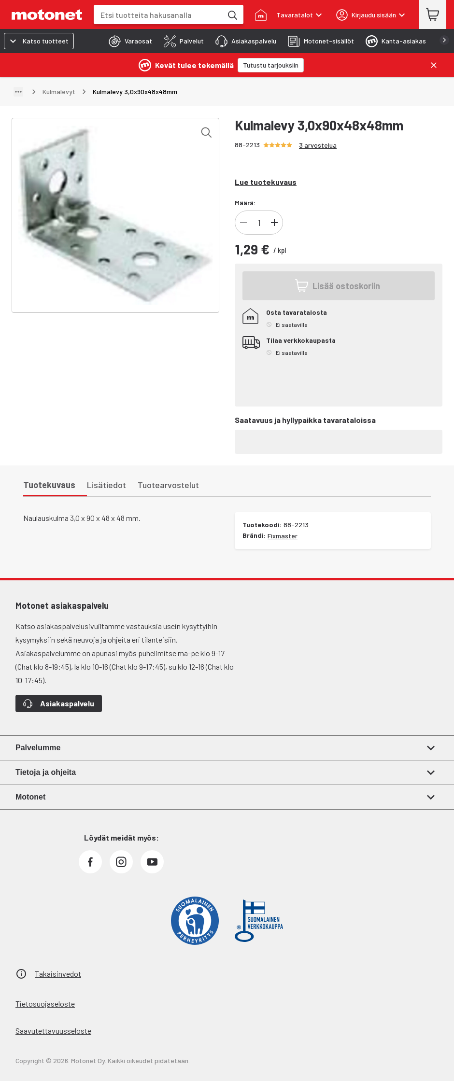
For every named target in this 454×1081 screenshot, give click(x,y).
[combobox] (158, 14)
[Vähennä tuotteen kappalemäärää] (243, 222)
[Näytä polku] (18, 92)
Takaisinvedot (58, 973)
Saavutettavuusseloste (53, 1030)
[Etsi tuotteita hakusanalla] (231, 14)
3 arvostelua (318, 145)
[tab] (127, 41)
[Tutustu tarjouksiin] (271, 65)
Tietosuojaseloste (45, 1003)
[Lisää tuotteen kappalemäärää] (274, 222)
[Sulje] (433, 65)
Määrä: (245, 202)
